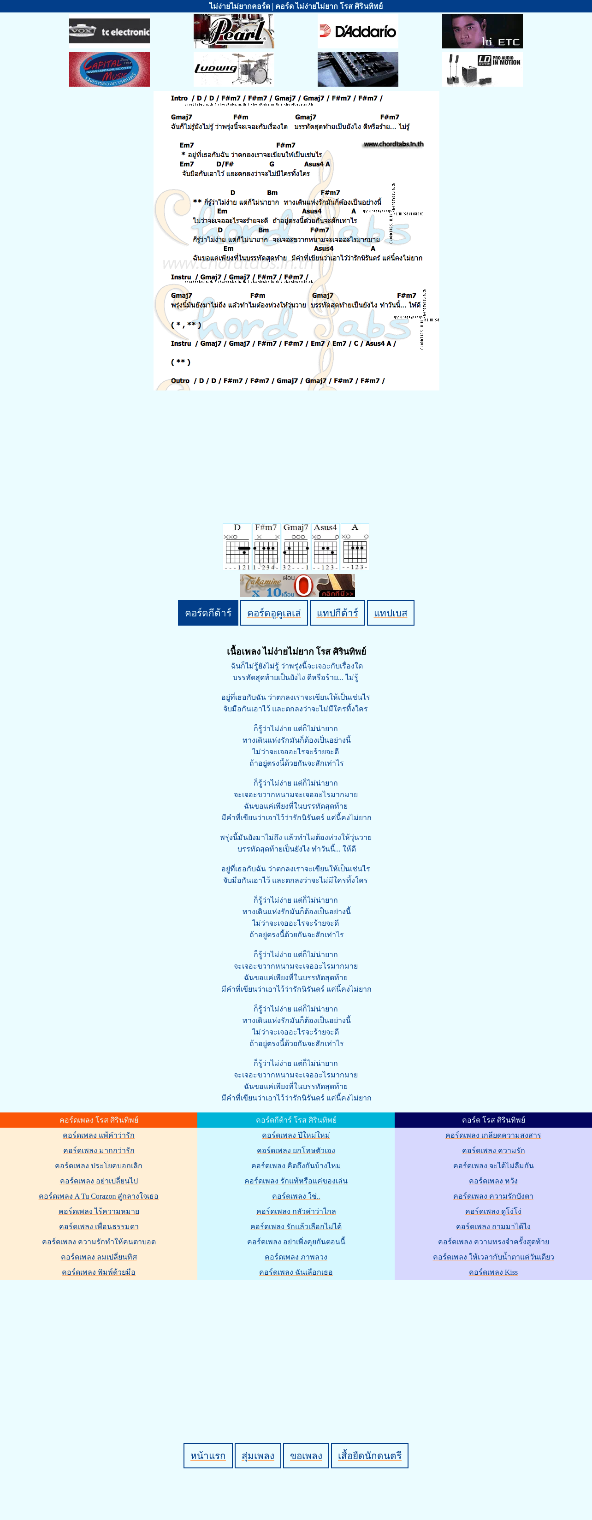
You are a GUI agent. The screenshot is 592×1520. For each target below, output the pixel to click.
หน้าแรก (208, 1455)
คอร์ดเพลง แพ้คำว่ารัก (99, 1135)
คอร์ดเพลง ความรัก (493, 1150)
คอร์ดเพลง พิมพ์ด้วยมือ (99, 1272)
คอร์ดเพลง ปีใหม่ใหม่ (296, 1135)
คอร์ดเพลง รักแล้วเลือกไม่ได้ (296, 1226)
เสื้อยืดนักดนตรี (370, 1455)
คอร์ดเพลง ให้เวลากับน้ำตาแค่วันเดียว (493, 1257)
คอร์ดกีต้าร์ (208, 613)
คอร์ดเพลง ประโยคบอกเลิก (98, 1166)
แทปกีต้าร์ (337, 613)
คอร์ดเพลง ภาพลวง (296, 1257)
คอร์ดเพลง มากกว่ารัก (99, 1150)
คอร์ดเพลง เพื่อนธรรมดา (99, 1226)
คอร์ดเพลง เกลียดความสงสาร (493, 1135)
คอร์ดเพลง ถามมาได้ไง (493, 1226)
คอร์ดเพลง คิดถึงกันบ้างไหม (296, 1166)
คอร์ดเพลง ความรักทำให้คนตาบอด (99, 1242)
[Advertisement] (297, 1345)
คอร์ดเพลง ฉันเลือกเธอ (296, 1272)
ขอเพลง (306, 1455)
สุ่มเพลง (258, 1455)
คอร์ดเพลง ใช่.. (296, 1196)
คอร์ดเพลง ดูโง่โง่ (493, 1211)
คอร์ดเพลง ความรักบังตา (493, 1196)
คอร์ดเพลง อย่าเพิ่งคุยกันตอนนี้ (296, 1242)
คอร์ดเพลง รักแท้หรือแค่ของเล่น (296, 1181)
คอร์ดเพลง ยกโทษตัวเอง (296, 1150)
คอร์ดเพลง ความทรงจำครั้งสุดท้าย (493, 1242)
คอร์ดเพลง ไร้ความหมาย (99, 1211)
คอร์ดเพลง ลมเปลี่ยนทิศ (99, 1257)
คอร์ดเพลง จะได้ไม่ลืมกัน (493, 1166)
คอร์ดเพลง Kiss (493, 1272)
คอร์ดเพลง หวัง (493, 1181)
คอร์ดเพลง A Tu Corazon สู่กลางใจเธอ (99, 1196)
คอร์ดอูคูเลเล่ (274, 613)
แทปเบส (391, 613)
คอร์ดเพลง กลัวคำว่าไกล (296, 1211)
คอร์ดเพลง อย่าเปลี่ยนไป (99, 1181)
